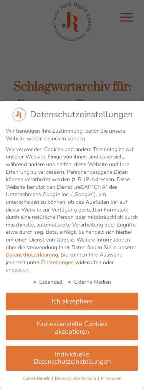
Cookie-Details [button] (37, 378)
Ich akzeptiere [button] (72, 301)
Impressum (111, 378)
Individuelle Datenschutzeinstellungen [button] (72, 358)
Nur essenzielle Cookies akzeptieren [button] (72, 327)
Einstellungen (57, 262)
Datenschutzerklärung (32, 254)
